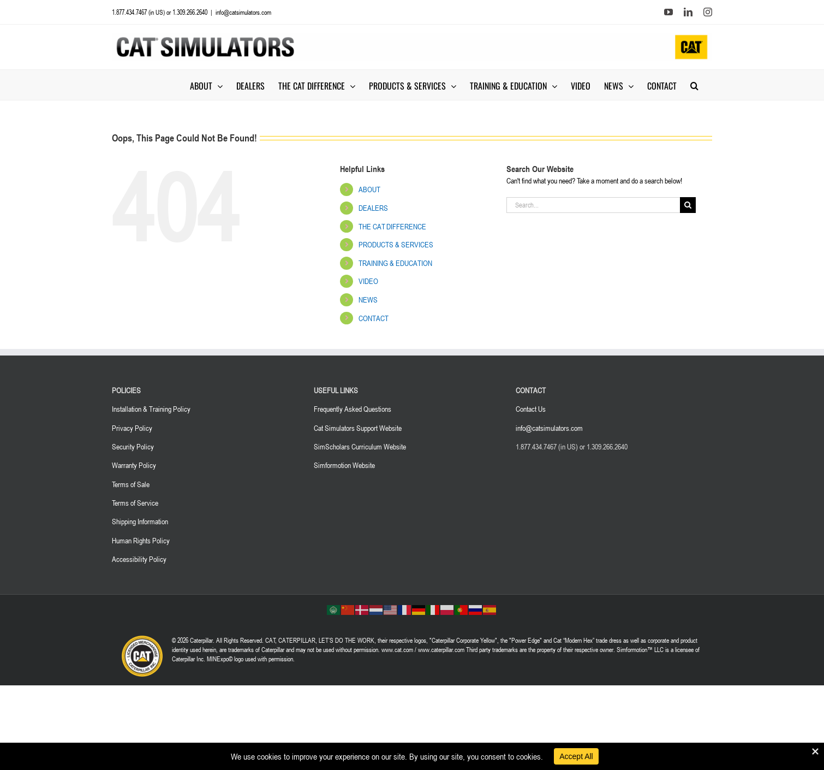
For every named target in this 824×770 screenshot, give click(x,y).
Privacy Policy (132, 428)
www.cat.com (397, 649)
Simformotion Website (344, 465)
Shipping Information (140, 521)
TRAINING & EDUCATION (395, 263)
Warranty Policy (134, 465)
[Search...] (593, 205)
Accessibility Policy (139, 559)
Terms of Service (135, 502)
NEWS (368, 299)
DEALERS (373, 207)
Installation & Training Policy (151, 408)
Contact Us (531, 408)
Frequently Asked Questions (352, 408)
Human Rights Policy (141, 540)
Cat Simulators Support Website (358, 428)
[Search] (688, 205)
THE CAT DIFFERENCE (392, 226)
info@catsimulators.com (243, 12)
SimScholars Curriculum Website (360, 446)
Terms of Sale (131, 484)
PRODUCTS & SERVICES (396, 244)
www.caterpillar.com (441, 649)
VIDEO (368, 281)
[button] (694, 85)
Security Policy (133, 446)
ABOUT (369, 189)
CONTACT (374, 318)
